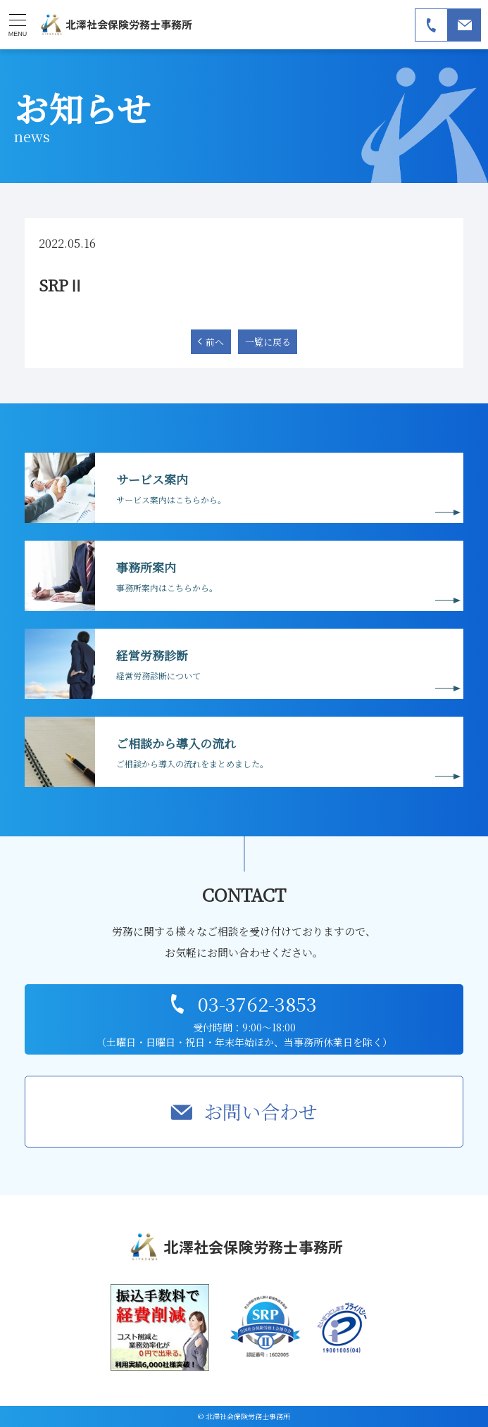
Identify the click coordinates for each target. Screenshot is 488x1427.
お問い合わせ (261, 1111)
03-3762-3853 (257, 1003)
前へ (215, 341)
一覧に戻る (268, 341)
